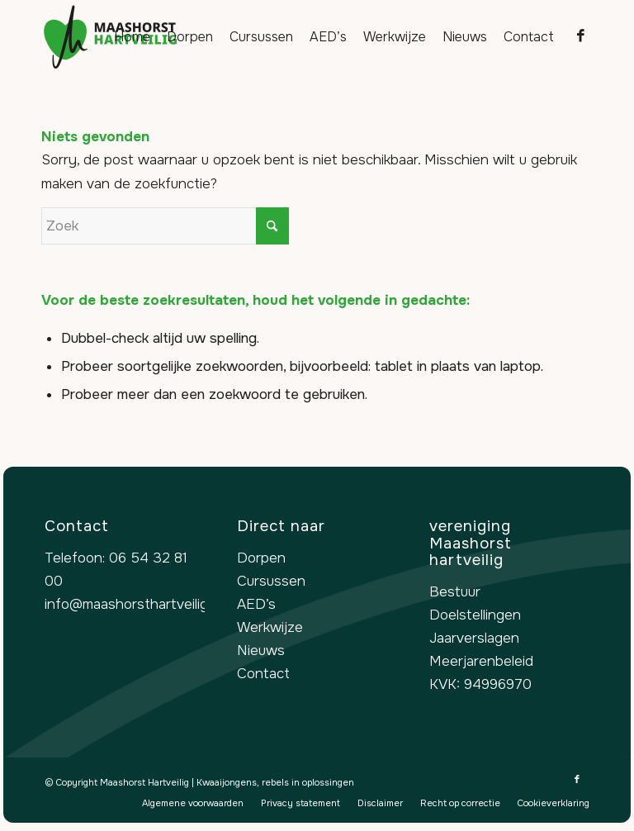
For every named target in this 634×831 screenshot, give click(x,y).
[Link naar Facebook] (580, 36)
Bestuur (454, 592)
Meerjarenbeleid (481, 661)
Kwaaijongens (226, 782)
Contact (263, 673)
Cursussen (271, 581)
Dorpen (261, 558)
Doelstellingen (475, 615)
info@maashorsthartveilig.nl (133, 604)
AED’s (256, 604)
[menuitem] (132, 37)
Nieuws (261, 650)
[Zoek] (165, 226)
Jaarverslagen (474, 638)
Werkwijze (270, 627)
